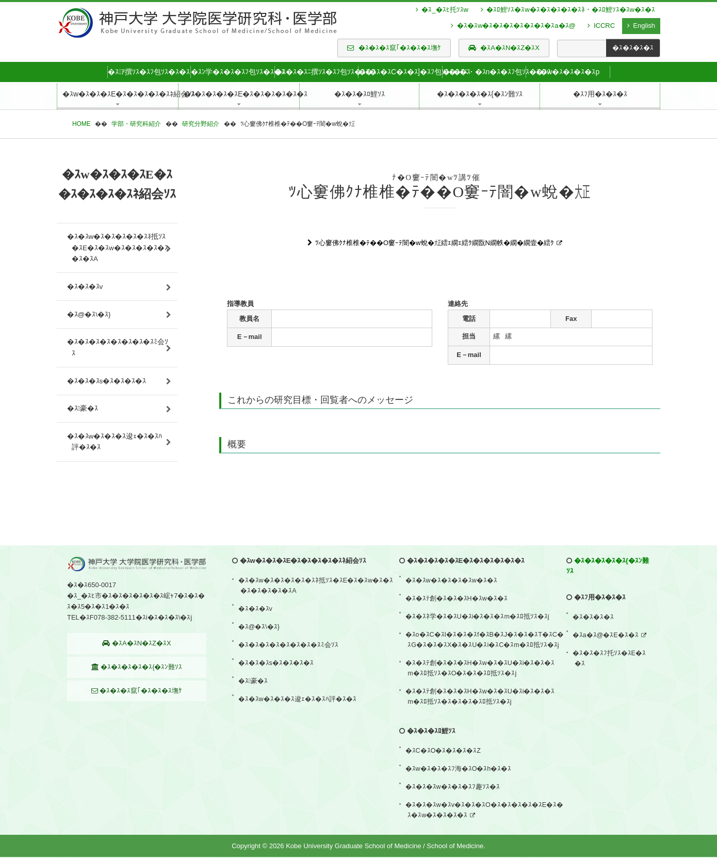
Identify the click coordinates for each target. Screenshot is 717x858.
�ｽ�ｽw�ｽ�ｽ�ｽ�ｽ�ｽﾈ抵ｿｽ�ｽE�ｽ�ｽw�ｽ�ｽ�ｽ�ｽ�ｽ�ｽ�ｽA (116, 251)
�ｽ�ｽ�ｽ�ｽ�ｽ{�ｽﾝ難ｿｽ (137, 703)
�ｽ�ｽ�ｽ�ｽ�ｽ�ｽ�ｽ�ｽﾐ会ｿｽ (116, 366)
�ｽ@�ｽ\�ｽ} (89, 327)
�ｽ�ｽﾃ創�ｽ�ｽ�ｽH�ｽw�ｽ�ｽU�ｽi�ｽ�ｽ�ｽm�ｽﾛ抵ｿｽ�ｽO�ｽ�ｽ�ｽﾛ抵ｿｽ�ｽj (481, 687)
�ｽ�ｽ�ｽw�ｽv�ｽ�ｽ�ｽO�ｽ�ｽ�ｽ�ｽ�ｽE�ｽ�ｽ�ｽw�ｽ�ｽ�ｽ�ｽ (485, 812)
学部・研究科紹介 (136, 123)
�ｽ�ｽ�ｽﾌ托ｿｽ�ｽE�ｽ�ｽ (610, 685)
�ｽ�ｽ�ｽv (85, 295)
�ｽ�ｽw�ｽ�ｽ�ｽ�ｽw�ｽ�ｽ (452, 614)
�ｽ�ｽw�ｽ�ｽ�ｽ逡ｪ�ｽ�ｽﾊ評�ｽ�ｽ (114, 475)
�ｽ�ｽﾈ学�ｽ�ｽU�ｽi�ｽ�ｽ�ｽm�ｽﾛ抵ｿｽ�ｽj (478, 643)
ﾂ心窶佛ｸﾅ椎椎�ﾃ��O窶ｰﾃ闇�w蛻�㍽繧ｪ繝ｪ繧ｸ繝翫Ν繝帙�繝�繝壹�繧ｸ (434, 243)
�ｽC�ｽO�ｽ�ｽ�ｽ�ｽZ (444, 764)
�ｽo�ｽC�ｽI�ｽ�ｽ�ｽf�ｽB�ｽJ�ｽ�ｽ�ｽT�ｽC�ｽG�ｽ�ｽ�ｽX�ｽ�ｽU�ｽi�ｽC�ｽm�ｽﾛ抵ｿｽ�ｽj (485, 663)
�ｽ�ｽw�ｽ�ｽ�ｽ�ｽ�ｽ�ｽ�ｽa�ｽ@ (513, 25)
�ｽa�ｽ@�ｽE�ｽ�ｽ (606, 666)
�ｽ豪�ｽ (83, 437)
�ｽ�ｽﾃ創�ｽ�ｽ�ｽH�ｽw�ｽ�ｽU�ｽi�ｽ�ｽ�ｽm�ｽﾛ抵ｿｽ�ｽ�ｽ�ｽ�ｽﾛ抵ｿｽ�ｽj (481, 713)
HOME (81, 123)
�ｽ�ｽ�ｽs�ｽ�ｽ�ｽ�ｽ (106, 404)
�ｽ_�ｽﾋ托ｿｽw (442, 9)
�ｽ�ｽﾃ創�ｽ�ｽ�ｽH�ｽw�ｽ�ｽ (457, 629)
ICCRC (601, 25)
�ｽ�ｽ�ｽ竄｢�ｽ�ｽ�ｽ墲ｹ (394, 48)
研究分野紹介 (200, 123)
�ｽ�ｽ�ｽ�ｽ (593, 651)
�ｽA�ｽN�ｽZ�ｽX (504, 48)
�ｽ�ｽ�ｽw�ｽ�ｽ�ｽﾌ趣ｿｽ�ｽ (453, 793)
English (641, 25)
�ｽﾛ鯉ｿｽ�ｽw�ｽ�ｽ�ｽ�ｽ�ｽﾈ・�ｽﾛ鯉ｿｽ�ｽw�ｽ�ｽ (568, 9)
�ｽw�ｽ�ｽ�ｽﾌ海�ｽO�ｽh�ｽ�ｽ (459, 778)
